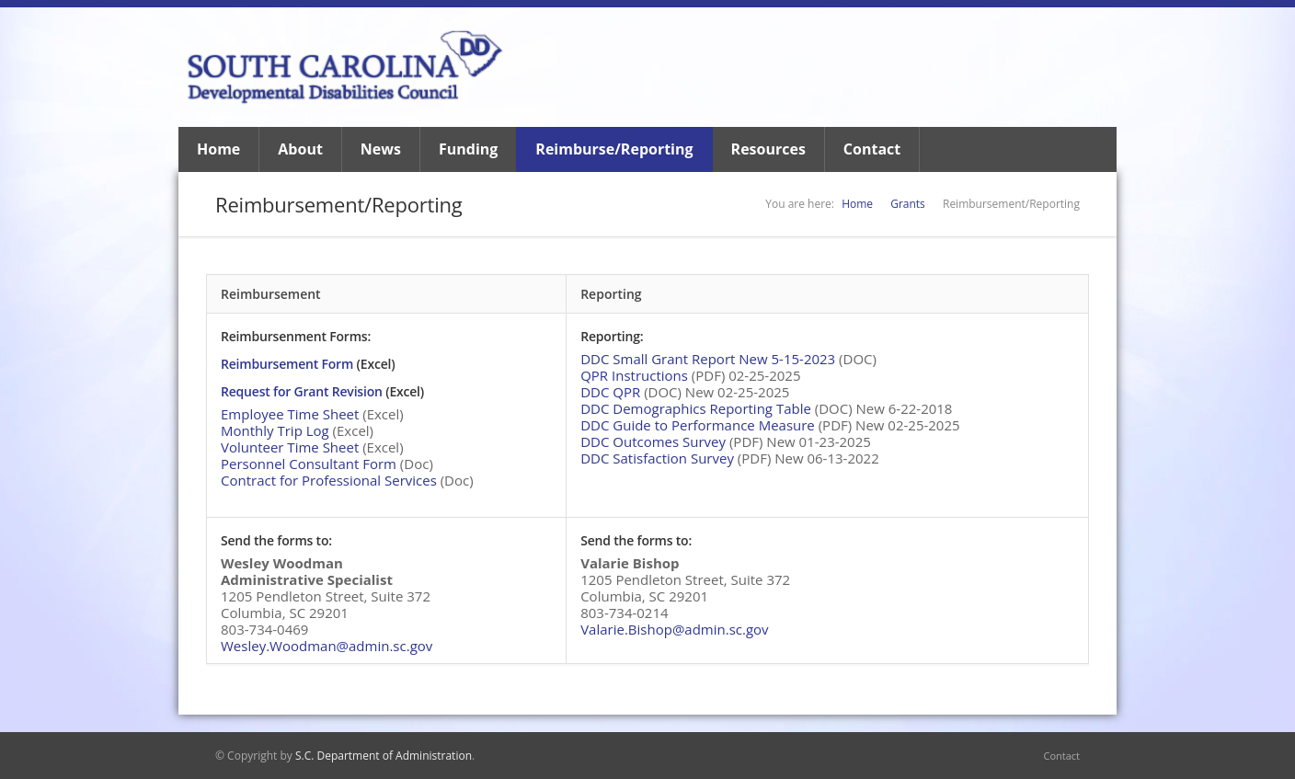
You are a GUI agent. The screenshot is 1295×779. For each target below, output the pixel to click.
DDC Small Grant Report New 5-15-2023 (707, 358)
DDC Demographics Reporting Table (695, 408)
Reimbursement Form (287, 363)
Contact (871, 149)
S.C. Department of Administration (383, 755)
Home (218, 149)
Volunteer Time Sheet (290, 447)
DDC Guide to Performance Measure (697, 425)
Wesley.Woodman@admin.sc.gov (326, 645)
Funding (468, 149)
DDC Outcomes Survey (653, 441)
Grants (907, 204)
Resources (768, 149)
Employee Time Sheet (290, 414)
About (300, 149)
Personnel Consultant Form (308, 463)
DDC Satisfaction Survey (657, 458)
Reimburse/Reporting (614, 149)
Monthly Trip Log (275, 430)
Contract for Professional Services (329, 480)
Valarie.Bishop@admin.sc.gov (674, 629)
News (381, 149)
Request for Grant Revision (302, 391)
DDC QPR (610, 392)
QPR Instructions (634, 375)
